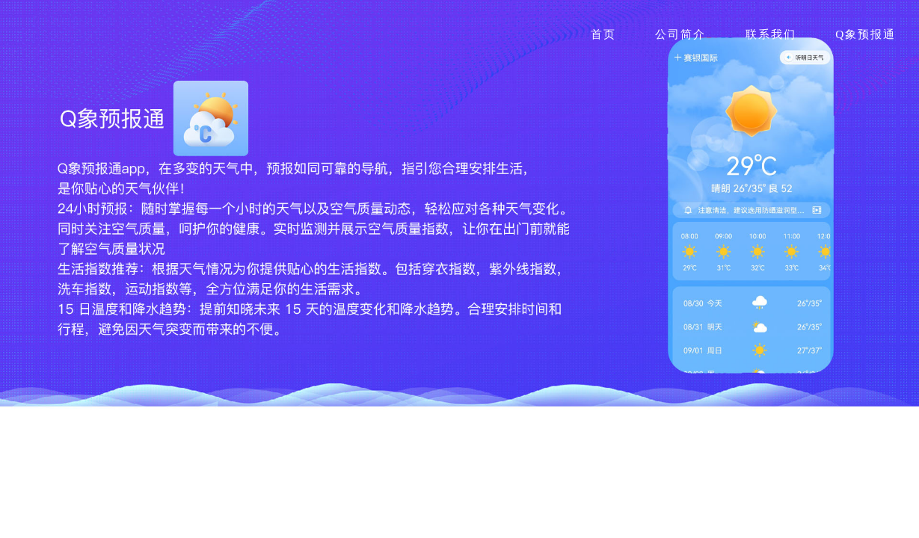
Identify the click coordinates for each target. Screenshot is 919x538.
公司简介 (680, 34)
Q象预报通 (865, 34)
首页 (603, 34)
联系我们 (771, 34)
